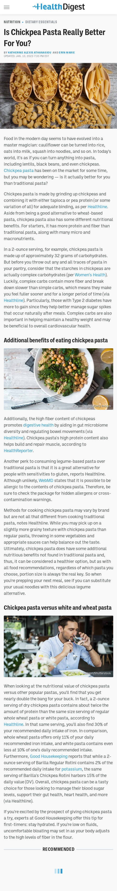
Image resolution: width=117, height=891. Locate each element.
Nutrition (12, 22)
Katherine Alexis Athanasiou (29, 52)
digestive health (38, 425)
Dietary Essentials (41, 22)
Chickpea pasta (19, 170)
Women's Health (90, 274)
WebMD (46, 480)
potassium (72, 769)
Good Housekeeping (49, 756)
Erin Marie (67, 52)
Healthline (97, 206)
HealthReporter (18, 450)
